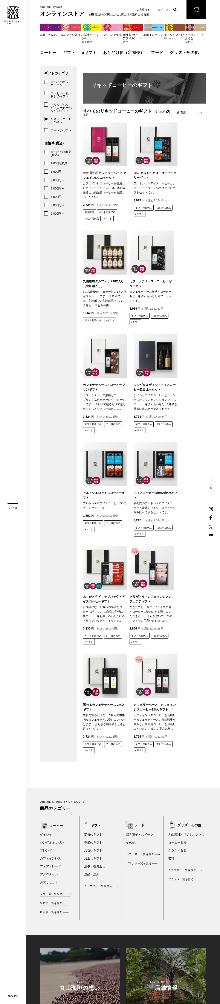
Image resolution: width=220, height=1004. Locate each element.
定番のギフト (93, 621)
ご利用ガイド (144, 9)
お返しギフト (93, 645)
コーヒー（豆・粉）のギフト (61, 95)
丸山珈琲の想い (92, 868)
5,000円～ (57, 205)
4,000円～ (57, 196)
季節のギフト (93, 629)
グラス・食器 (177, 637)
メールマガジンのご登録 (181, 873)
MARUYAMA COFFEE (13, 15)
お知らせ (92, 922)
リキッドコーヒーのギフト (61, 121)
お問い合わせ (181, 856)
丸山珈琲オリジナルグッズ (186, 621)
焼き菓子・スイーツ (139, 621)
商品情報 (92, 882)
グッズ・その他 (184, 52)
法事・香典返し (94, 653)
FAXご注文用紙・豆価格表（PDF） (181, 891)
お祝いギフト (93, 637)
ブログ (109, 938)
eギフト (89, 52)
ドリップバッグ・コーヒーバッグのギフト (61, 107)
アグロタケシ (49, 661)
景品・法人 (91, 661)
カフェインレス (50, 645)
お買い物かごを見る (113, 928)
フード (157, 52)
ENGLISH (13, 996)
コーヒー (48, 52)
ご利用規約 (140, 883)
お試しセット (49, 669)
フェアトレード (50, 653)
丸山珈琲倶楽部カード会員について (113, 959)
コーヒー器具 (177, 629)
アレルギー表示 (181, 909)
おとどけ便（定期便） (124, 52)
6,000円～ (57, 213)
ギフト (69, 52)
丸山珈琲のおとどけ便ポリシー (142, 936)
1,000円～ (57, 171)
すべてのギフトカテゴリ (61, 83)
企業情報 (92, 934)
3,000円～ (57, 188)
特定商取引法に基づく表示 (142, 894)
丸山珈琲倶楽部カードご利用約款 (142, 920)
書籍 (171, 645)
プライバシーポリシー (142, 906)
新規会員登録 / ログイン (113, 916)
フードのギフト (61, 130)
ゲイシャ (46, 621)
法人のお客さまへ (92, 896)
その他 (130, 629)
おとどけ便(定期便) (113, 893)
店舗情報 (92, 910)
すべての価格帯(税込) (61, 153)
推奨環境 (139, 948)
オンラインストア (113, 854)
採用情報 (92, 946)
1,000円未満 (59, 163)
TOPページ (92, 854)
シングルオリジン (52, 629)
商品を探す (111, 863)
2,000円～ (57, 180)
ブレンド (46, 637)
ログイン (163, 9)
